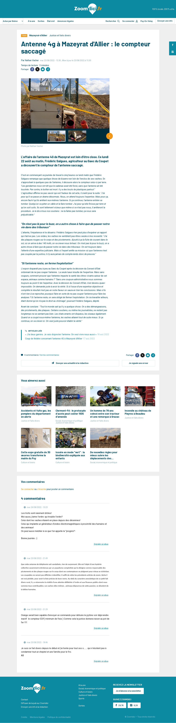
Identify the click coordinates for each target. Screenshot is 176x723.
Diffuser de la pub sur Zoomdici (34, 703)
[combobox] (13, 21)
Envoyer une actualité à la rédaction (72, 363)
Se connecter (128, 21)
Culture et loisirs (85, 692)
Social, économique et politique (92, 688)
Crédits (24, 717)
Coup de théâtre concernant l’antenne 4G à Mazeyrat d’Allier (60, 338)
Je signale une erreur (138, 363)
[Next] (109, 136)
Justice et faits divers (60, 35)
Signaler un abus (101, 544)
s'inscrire (41, 489)
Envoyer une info (165, 21)
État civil (51, 21)
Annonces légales (65, 21)
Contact (24, 700)
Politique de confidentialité (59, 717)
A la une (82, 685)
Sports (81, 698)
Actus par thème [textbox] (10, 21)
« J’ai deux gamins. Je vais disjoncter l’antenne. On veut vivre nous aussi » (67, 334)
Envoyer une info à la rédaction (34, 707)
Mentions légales (37, 717)
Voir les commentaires (49, 355)
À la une (31, 21)
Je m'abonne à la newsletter (128, 691)
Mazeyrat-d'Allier (38, 35)
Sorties (41, 21)
